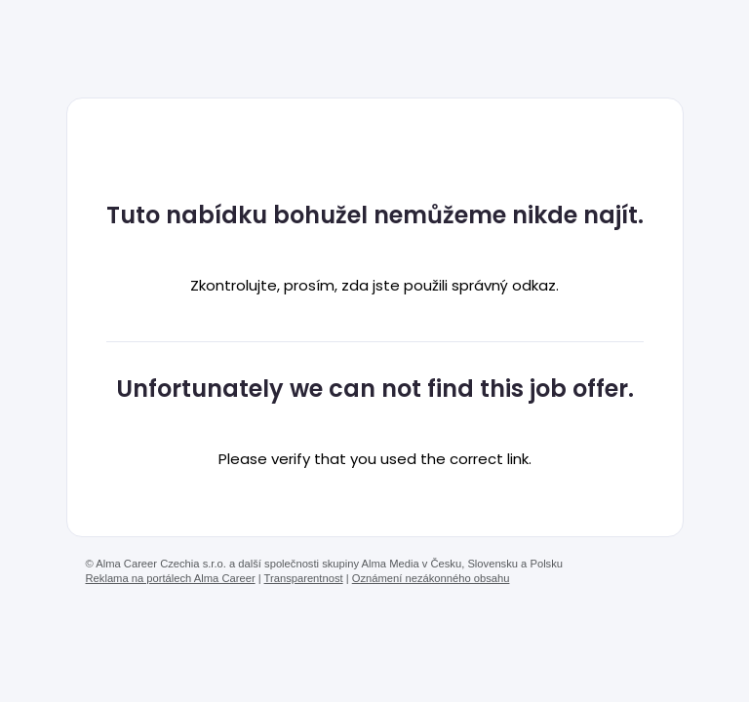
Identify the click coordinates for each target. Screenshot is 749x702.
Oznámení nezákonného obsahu (431, 578)
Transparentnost (303, 578)
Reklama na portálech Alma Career (171, 578)
